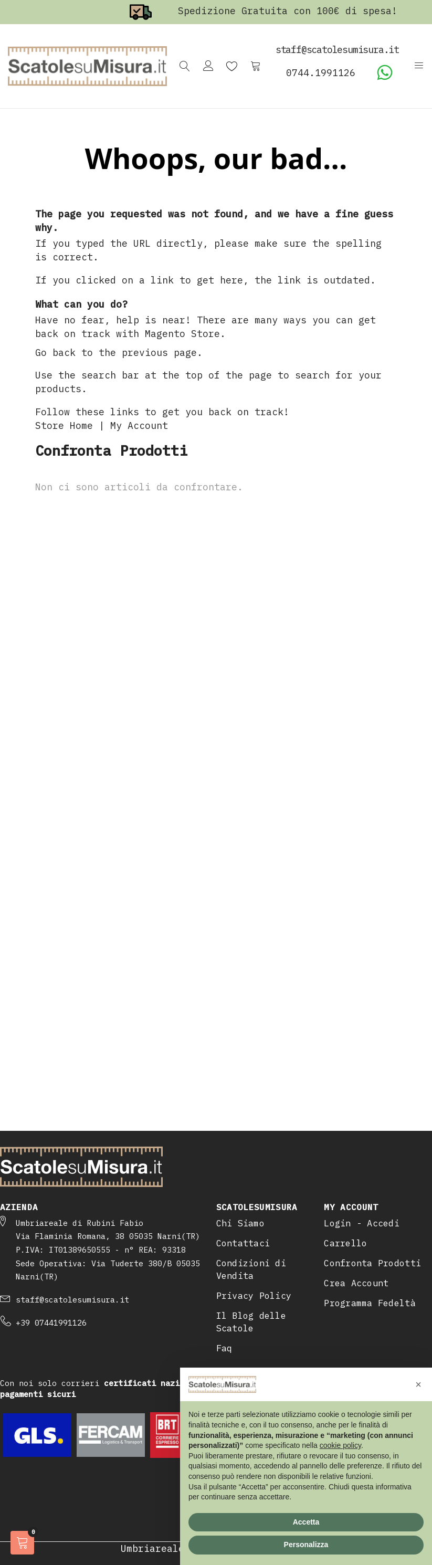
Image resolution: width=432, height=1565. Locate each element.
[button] (418, 1384)
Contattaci (243, 1243)
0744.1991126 (320, 73)
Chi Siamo (240, 1223)
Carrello (345, 1243)
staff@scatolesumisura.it (72, 1300)
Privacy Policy (254, 1295)
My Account (139, 425)
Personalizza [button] (306, 1544)
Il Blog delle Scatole (251, 1322)
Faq (224, 1348)
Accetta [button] (306, 1522)
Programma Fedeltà (370, 1303)
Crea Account (356, 1283)
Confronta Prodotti (372, 1263)
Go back (55, 352)
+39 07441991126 (51, 1323)
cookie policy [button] (340, 1445)
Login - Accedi (361, 1223)
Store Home (64, 425)
